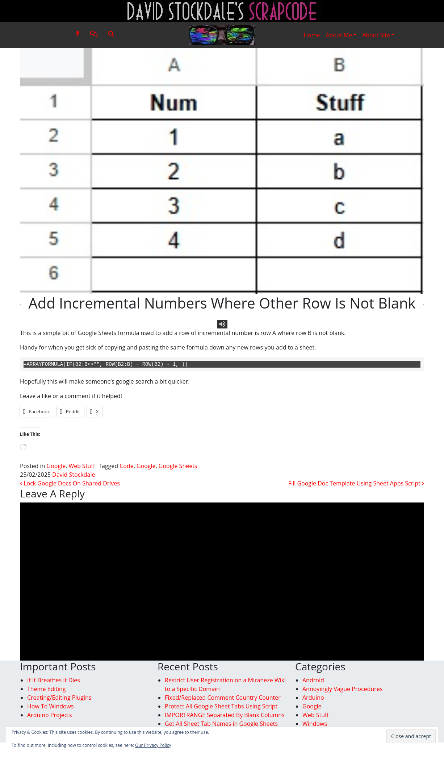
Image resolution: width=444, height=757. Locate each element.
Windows (314, 724)
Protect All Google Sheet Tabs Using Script (221, 706)
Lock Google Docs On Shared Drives (70, 483)
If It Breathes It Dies (53, 680)
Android (313, 680)
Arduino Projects (49, 715)
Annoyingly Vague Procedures (342, 689)
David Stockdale (73, 475)
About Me (339, 35)
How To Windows (50, 706)
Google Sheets (178, 466)
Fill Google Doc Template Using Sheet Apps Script (356, 483)
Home (311, 35)
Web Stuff (81, 466)
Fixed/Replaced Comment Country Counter (223, 698)
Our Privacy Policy (153, 745)
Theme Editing (46, 689)
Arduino (313, 698)
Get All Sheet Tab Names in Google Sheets (221, 724)
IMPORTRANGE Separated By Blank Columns (225, 715)
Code (126, 466)
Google (56, 466)
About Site (376, 35)
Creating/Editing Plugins (59, 698)
